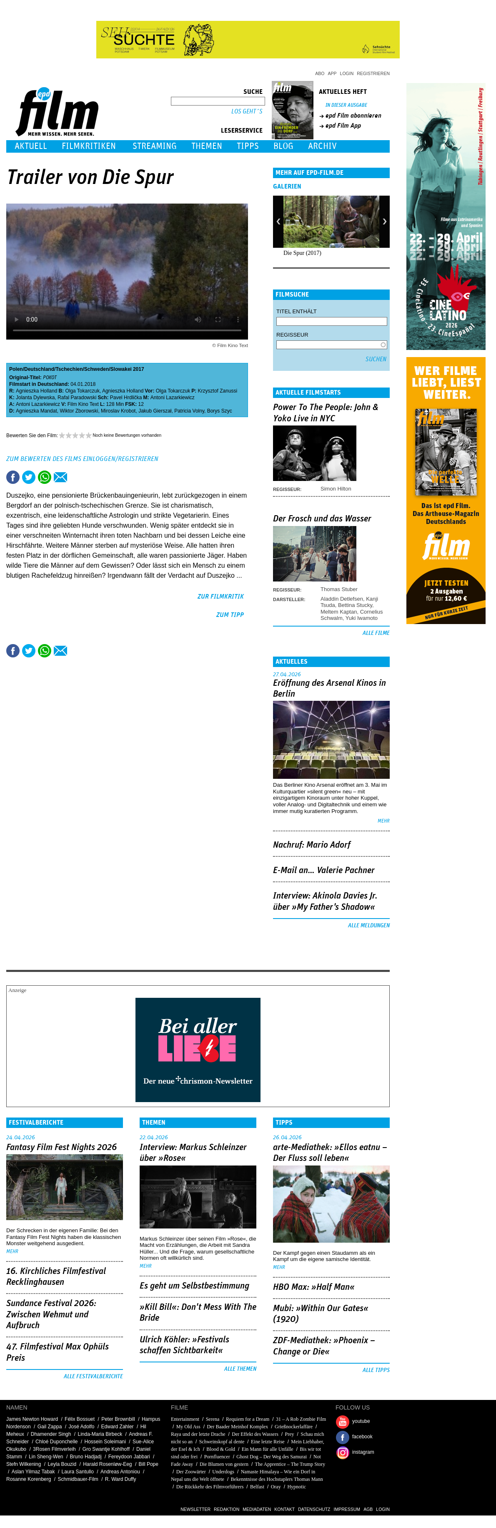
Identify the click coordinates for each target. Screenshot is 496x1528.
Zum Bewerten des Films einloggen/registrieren (82, 459)
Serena (213, 1419)
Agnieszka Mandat (36, 411)
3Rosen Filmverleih (54, 1449)
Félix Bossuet (80, 1419)
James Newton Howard (32, 1419)
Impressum (347, 1509)
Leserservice (242, 130)
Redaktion (226, 1509)
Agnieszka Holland (36, 391)
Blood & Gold (220, 1449)
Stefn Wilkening (23, 1464)
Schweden (96, 369)
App (332, 73)
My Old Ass (188, 1427)
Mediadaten (257, 1509)
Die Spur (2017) (302, 253)
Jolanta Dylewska (35, 397)
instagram (363, 1452)
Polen (16, 369)
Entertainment (185, 1419)
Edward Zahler (117, 1427)
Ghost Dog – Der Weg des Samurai (271, 1457)
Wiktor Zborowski (79, 411)
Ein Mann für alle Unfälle (267, 1449)
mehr (384, 821)
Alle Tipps (376, 1370)
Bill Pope (148, 1464)
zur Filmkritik (221, 596)
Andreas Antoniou (120, 1472)
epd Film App (343, 125)
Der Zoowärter (191, 1472)
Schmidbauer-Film (78, 1479)
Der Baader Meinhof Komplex (237, 1427)
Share (44, 477)
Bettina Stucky (355, 605)
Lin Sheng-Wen (46, 1457)
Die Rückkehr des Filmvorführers (210, 1487)
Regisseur (292, 335)
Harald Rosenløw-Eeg (107, 1464)
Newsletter (195, 1509)
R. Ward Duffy (120, 1479)
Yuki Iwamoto (362, 618)
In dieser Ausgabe (346, 105)
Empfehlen (60, 477)
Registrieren (373, 73)
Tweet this (28, 477)
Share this (13, 477)
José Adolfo (81, 1427)
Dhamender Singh (51, 1434)
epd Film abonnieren (353, 115)
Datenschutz (314, 1509)
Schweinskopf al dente (222, 1442)
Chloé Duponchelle (56, 1442)
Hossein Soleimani (105, 1442)
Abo (319, 73)
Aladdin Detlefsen (342, 599)
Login (347, 73)
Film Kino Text (83, 404)
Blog (283, 146)
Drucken (76, 477)
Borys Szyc (219, 411)
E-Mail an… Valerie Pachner (324, 870)
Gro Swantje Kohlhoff (106, 1449)
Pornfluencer (217, 1457)
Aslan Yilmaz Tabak (33, 1472)
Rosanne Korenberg (28, 1479)
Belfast (257, 1487)
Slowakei (121, 369)
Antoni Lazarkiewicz (172, 397)
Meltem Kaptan (339, 612)
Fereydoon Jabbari (129, 1457)
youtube (361, 1421)
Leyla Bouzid (62, 1464)
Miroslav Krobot (118, 411)
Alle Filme (376, 633)
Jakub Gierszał (154, 411)
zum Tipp (230, 615)
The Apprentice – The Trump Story (290, 1464)
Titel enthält (296, 311)
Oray (276, 1487)
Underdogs (223, 1472)
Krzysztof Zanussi (218, 391)
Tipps (248, 146)
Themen (206, 146)
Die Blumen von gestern (224, 1464)
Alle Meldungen (369, 926)
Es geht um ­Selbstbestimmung (194, 1286)
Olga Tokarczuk (82, 391)
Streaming (155, 146)
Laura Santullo (78, 1472)
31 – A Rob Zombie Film (301, 1419)
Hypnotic (296, 1487)
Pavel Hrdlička (126, 397)
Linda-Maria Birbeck (100, 1434)
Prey (289, 1434)
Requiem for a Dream (247, 1419)
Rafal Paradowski (77, 397)
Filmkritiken (89, 146)
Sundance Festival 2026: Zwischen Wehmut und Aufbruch (51, 1314)
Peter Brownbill (118, 1419)
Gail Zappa (50, 1427)
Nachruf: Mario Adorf (312, 845)
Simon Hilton (336, 489)
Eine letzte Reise (268, 1442)
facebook (362, 1437)
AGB (368, 1509)
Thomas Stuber (339, 589)
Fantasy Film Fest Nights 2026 (61, 1147)
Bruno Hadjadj (86, 1457)
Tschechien (69, 369)
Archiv (322, 146)
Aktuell (31, 146)
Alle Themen (240, 1369)
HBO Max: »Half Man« (314, 1287)
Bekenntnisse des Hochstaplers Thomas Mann (277, 1479)
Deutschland (39, 369)
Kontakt (284, 1509)
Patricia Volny (189, 411)
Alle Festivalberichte (93, 1376)
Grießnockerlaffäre (294, 1427)
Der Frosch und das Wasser (322, 519)
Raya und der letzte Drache (198, 1434)
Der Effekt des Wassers (255, 1434)
